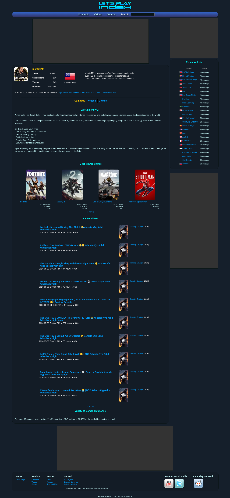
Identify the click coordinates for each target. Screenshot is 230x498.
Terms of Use (52, 484)
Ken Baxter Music (189, 95)
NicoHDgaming (188, 103)
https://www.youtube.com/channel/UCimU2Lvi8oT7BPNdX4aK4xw (87, 92)
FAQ (48, 480)
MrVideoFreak (187, 110)
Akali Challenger (188, 125)
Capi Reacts (187, 160)
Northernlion (187, 114)
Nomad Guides (188, 76)
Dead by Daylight (136, 227)
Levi (183, 133)
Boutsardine (186, 141)
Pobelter (185, 129)
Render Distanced (189, 145)
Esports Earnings (71, 482)
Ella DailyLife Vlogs (189, 80)
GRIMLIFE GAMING (190, 122)
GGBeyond (68, 480)
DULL (184, 91)
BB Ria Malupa (188, 72)
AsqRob (185, 137)
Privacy (50, 482)
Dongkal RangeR (188, 118)
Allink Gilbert (187, 84)
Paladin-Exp (186, 148)
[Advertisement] (91, 41)
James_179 (186, 87)
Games (103, 100)
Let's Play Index (70, 484)
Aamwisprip (186, 106)
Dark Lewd (186, 99)
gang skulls (186, 156)
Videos (92, 100)
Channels (35, 480)
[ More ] (91, 212)
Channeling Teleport (189, 152)
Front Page (20, 480)
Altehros (185, 164)
